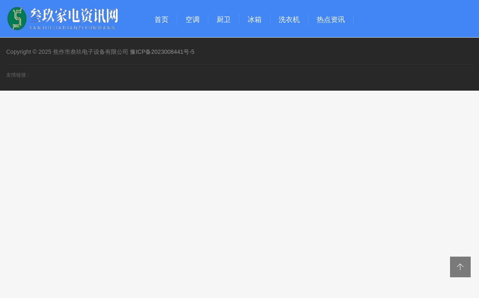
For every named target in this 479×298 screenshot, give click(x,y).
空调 (192, 20)
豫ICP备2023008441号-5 (162, 51)
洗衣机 (289, 20)
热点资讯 (331, 20)
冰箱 (255, 20)
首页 (161, 20)
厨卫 (224, 20)
